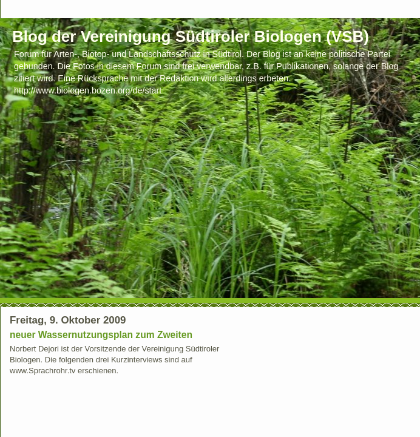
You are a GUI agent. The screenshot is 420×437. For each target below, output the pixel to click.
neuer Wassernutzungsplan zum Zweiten (101, 335)
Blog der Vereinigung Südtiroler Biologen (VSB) (190, 36)
